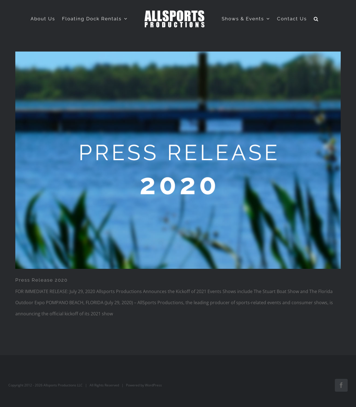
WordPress (153, 385)
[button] (316, 18)
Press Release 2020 (41, 280)
